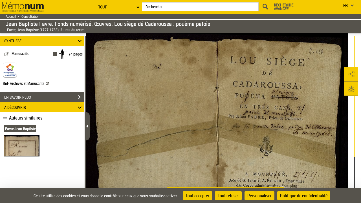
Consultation (30, 16)
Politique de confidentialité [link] (303, 196)
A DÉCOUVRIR (43, 107)
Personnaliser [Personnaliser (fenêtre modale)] (259, 196)
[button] (351, 74)
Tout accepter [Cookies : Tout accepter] (197, 196)
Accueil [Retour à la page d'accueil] (11, 16)
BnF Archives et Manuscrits (26, 83)
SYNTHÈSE (43, 41)
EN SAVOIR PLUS (44, 97)
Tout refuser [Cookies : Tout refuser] (228, 196)
